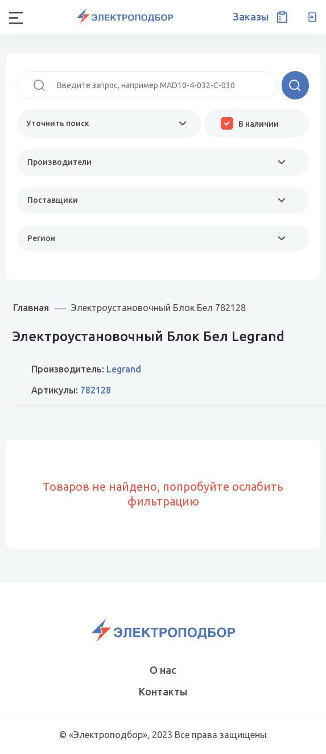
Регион (41, 238)
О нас (163, 670)
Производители (59, 162)
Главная (31, 307)
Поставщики (52, 200)
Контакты (163, 691)
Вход (311, 17)
